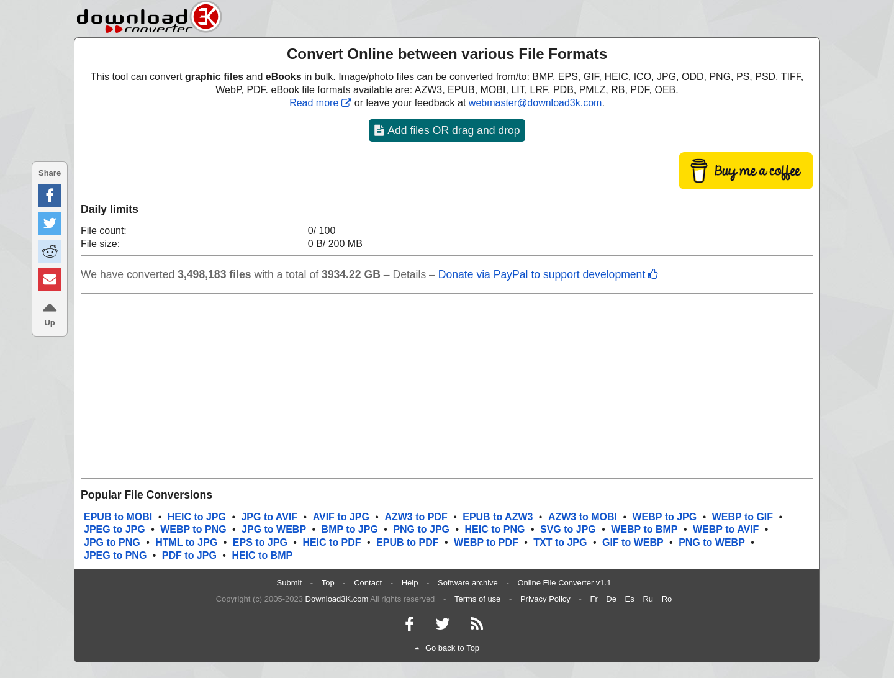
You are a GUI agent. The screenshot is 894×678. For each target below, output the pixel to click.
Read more (320, 102)
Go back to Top (447, 648)
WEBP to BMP (644, 529)
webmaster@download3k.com (535, 102)
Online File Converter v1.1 (564, 582)
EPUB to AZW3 (498, 517)
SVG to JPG (568, 529)
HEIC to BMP (262, 555)
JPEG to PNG (115, 555)
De (611, 598)
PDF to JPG (189, 555)
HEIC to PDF (331, 542)
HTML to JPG (186, 542)
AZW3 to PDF (415, 517)
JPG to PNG (112, 542)
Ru (648, 598)
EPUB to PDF (407, 542)
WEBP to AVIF (726, 529)
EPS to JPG (260, 542)
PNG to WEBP (712, 542)
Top (328, 582)
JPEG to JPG (114, 529)
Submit (289, 582)
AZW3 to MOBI (582, 517)
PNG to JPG (421, 529)
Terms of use (477, 598)
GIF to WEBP (633, 542)
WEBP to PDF (486, 542)
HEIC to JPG (197, 517)
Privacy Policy (545, 598)
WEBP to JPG (665, 517)
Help (410, 582)
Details (409, 274)
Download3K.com (337, 598)
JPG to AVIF (269, 517)
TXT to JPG (560, 542)
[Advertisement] (447, 386)
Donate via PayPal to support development (548, 274)
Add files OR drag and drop (447, 130)
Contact (368, 582)
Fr (593, 598)
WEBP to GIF (742, 517)
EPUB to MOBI (118, 517)
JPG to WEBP (274, 529)
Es (629, 598)
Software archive (468, 582)
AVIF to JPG (341, 517)
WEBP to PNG (193, 529)
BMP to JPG (350, 529)
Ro (667, 598)
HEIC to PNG (495, 529)
